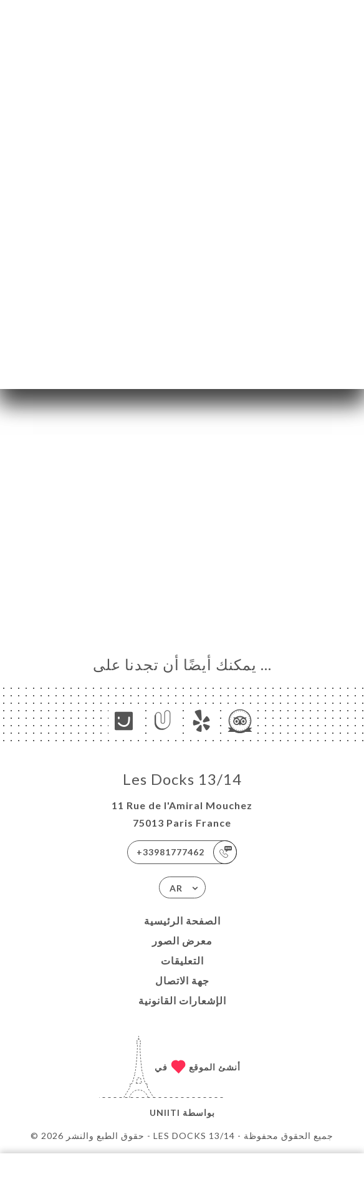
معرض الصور (182, 940)
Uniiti (165, 1112)
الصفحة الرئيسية (182, 920)
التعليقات (182, 960)
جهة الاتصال (182, 980)
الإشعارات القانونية (182, 1000)
